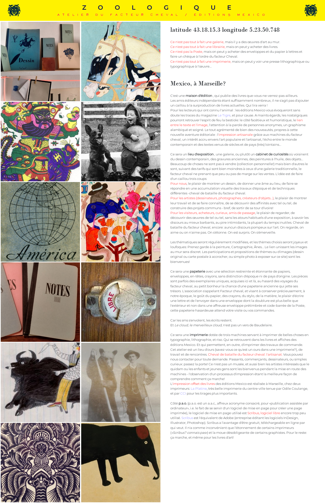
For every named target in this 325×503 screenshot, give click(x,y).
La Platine (199, 388)
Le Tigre (224, 115)
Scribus (187, 418)
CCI (183, 393)
